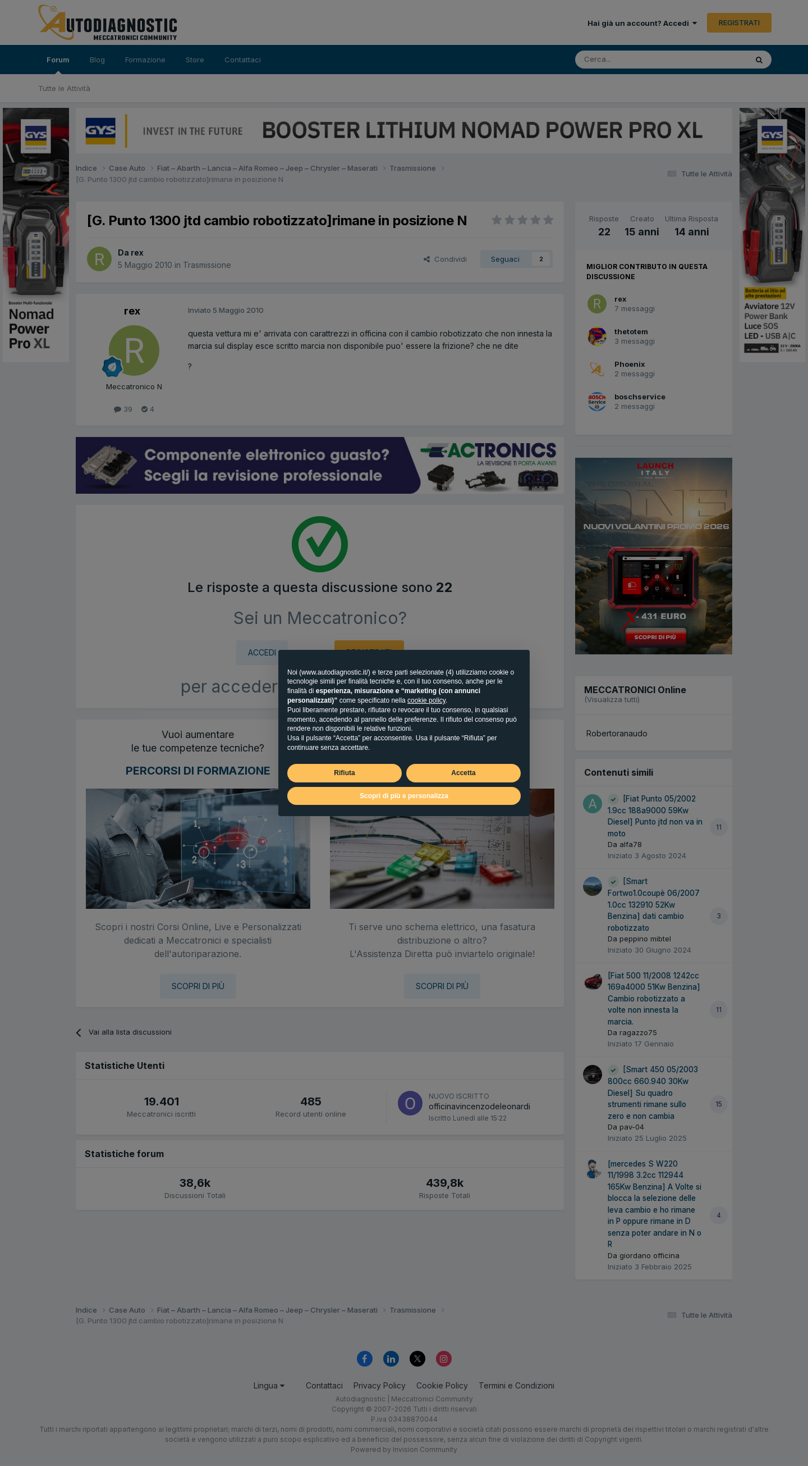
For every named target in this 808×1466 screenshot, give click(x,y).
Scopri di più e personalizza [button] (404, 796)
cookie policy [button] (426, 700)
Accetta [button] (463, 773)
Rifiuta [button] (344, 773)
